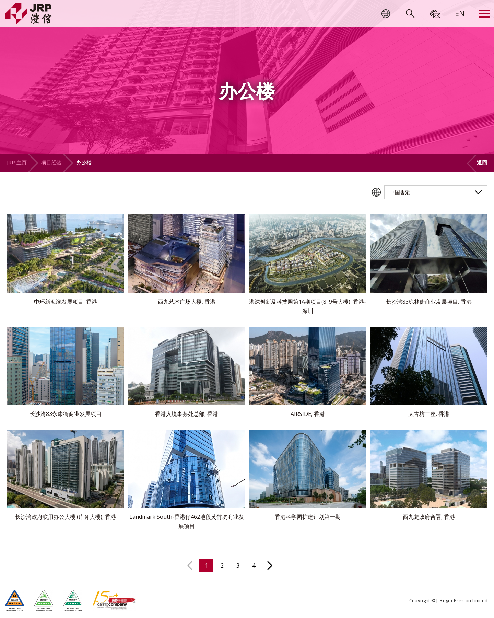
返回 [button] (482, 162)
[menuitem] (459, 13)
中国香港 (400, 192)
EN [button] (459, 13)
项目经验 (51, 162)
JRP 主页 (17, 162)
